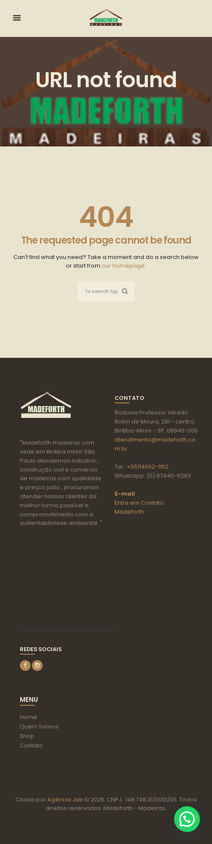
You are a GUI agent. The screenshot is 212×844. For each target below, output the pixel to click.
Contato (31, 745)
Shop (27, 736)
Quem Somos (39, 726)
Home (28, 717)
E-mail (125, 494)
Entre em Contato (139, 503)
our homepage (123, 266)
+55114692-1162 (147, 467)
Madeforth (129, 512)
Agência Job (64, 799)
